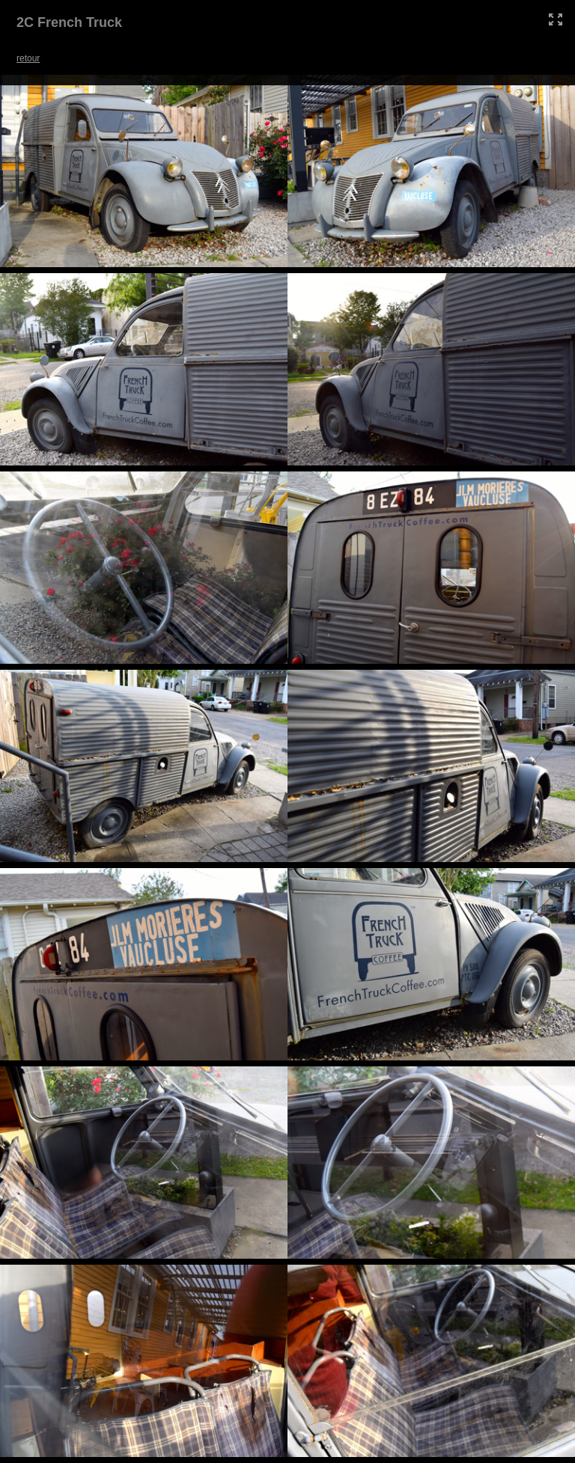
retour (28, 58)
